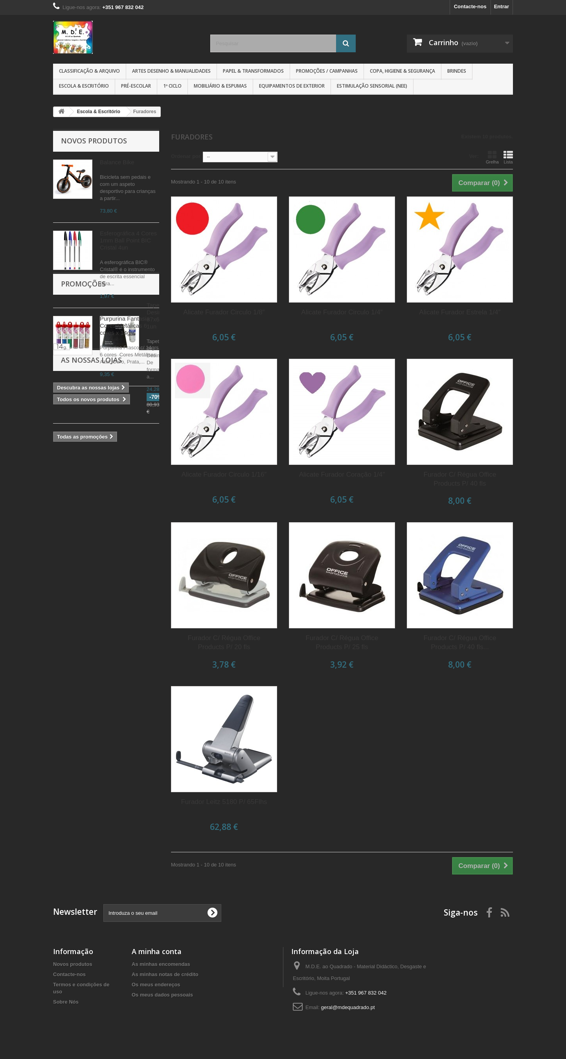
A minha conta (157, 951)
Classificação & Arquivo (89, 71)
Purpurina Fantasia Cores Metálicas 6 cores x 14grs (125, 325)
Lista (508, 157)
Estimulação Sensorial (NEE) (372, 86)
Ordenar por (185, 156)
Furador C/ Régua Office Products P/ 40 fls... (460, 642)
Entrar (501, 6)
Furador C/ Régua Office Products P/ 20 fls (224, 642)
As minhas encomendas (161, 964)
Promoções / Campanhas (327, 71)
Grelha (492, 157)
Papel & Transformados (253, 71)
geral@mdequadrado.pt (348, 1007)
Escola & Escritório (84, 86)
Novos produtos (94, 140)
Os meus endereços (156, 984)
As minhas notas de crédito (165, 974)
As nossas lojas (91, 546)
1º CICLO (172, 86)
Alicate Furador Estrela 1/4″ (459, 312)
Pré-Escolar (136, 86)
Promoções (83, 428)
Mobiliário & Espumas (220, 86)
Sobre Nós (66, 1002)
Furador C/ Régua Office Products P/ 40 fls (460, 479)
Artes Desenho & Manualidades (171, 71)
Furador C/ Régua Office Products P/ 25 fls (342, 642)
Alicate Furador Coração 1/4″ (342, 474)
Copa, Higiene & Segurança (402, 71)
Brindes (456, 71)
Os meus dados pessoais (162, 995)
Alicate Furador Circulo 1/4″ (341, 312)
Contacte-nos (470, 6)
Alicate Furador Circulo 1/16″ (224, 474)
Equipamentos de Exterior (292, 86)
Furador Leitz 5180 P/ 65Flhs (224, 802)
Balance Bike (117, 162)
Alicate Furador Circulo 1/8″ (224, 312)
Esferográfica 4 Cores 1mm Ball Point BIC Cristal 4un (128, 240)
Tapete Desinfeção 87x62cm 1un (124, 453)
